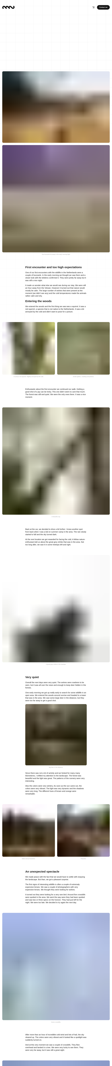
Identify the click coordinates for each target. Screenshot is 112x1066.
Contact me (103, 7)
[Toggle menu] (93, 7)
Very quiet (32, 677)
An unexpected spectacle (42, 871)
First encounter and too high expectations (53, 267)
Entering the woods (38, 301)
